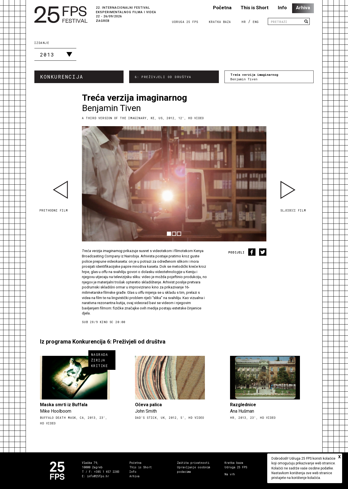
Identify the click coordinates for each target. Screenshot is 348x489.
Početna (222, 7)
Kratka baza (233, 463)
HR (244, 22)
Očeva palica (148, 404)
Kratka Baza (220, 22)
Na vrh (229, 474)
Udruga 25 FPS (185, 22)
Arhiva (303, 7)
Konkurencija (61, 76)
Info (282, 7)
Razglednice (243, 404)
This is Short (255, 7)
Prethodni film (53, 210)
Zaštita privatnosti (193, 463)
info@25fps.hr (98, 476)
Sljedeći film (293, 210)
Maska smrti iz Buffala (63, 404)
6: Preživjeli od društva (163, 77)
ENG (256, 22)
